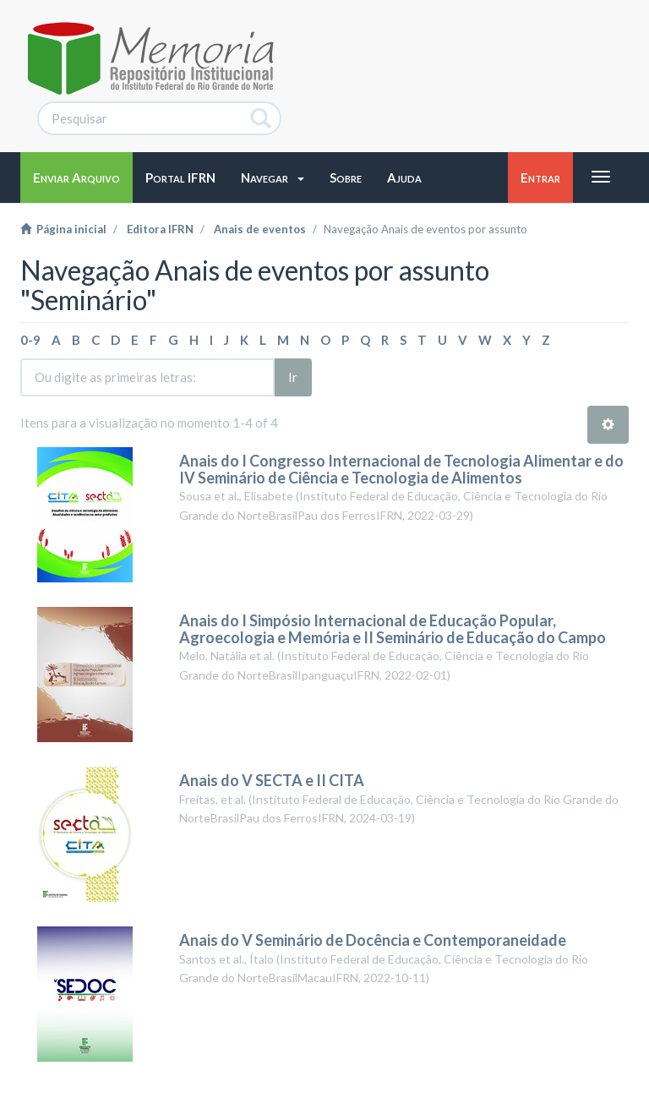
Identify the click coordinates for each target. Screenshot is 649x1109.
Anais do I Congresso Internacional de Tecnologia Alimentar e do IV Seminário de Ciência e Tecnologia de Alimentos (401, 469)
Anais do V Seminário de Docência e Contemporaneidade (372, 940)
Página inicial (63, 229)
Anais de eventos (260, 229)
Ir (292, 377)
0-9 (30, 339)
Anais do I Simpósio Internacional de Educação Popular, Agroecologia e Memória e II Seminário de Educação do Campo (392, 629)
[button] (272, 177)
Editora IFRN (160, 229)
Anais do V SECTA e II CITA (271, 780)
